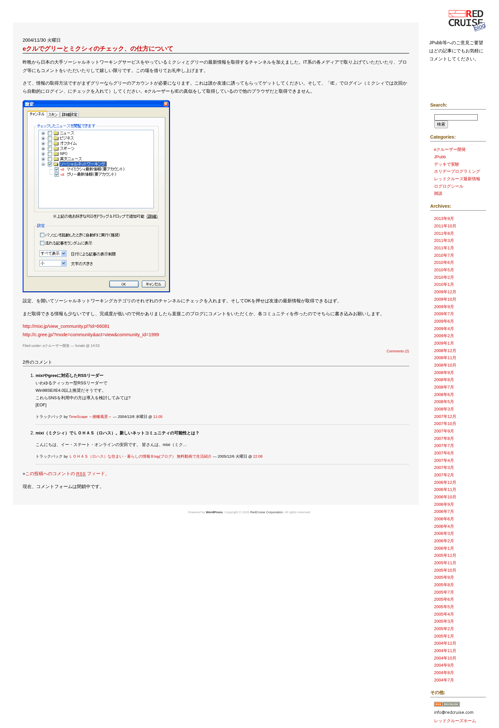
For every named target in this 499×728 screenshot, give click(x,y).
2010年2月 (444, 277)
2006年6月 (444, 518)
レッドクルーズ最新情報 (457, 178)
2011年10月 (445, 226)
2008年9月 (444, 372)
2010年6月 (444, 262)
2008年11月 (445, 357)
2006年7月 (444, 511)
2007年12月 (445, 416)
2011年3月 (444, 240)
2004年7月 (444, 680)
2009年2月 (444, 335)
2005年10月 (445, 570)
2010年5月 (444, 269)
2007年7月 (444, 445)
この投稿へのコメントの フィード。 (67, 473)
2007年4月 (444, 460)
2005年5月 (444, 606)
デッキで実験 (446, 164)
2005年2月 (444, 628)
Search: (438, 105)
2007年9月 (444, 431)
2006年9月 (444, 504)
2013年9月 (444, 218)
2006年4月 (444, 526)
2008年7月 (444, 387)
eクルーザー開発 (56, 346)
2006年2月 (444, 540)
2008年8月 (444, 379)
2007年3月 (444, 467)
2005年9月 (444, 577)
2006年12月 (445, 482)
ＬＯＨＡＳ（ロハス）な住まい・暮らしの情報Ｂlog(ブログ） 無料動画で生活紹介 (140, 456)
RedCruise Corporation (266, 512)
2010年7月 (444, 255)
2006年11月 (445, 489)
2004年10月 (445, 658)
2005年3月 (444, 621)
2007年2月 (444, 475)
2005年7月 (444, 592)
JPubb (440, 156)
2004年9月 (444, 665)
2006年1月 (444, 548)
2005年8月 (444, 584)
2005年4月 (444, 614)
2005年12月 (445, 555)
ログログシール (448, 186)
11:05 (158, 416)
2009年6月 (444, 321)
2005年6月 (444, 599)
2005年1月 (444, 636)
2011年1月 (444, 247)
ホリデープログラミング (457, 171)
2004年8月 (444, 672)
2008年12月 (445, 350)
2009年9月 (444, 306)
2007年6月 (444, 453)
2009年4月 (444, 328)
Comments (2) (398, 351)
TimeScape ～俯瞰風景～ (90, 416)
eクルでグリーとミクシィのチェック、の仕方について (98, 48)
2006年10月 (445, 496)
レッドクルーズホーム (455, 720)
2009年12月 (445, 291)
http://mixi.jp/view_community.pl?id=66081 (66, 326)
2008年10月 (445, 365)
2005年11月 (445, 562)
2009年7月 (444, 313)
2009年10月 (445, 299)
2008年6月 (444, 394)
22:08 (257, 456)
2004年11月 (445, 650)
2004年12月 (445, 643)
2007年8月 (444, 438)
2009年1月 (444, 343)
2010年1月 (444, 284)
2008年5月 (444, 401)
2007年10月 (445, 423)
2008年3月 (444, 409)
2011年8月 (444, 233)
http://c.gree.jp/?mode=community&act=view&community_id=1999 (91, 334)
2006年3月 (444, 533)
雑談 (438, 193)
